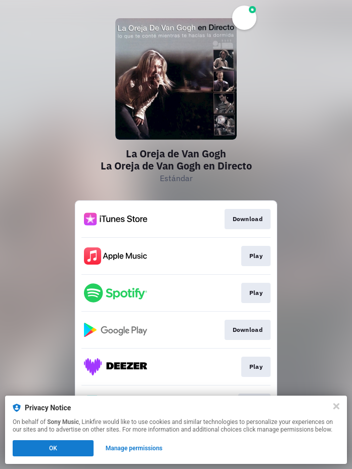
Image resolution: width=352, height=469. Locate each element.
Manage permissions (134, 448)
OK (53, 448)
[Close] (336, 406)
